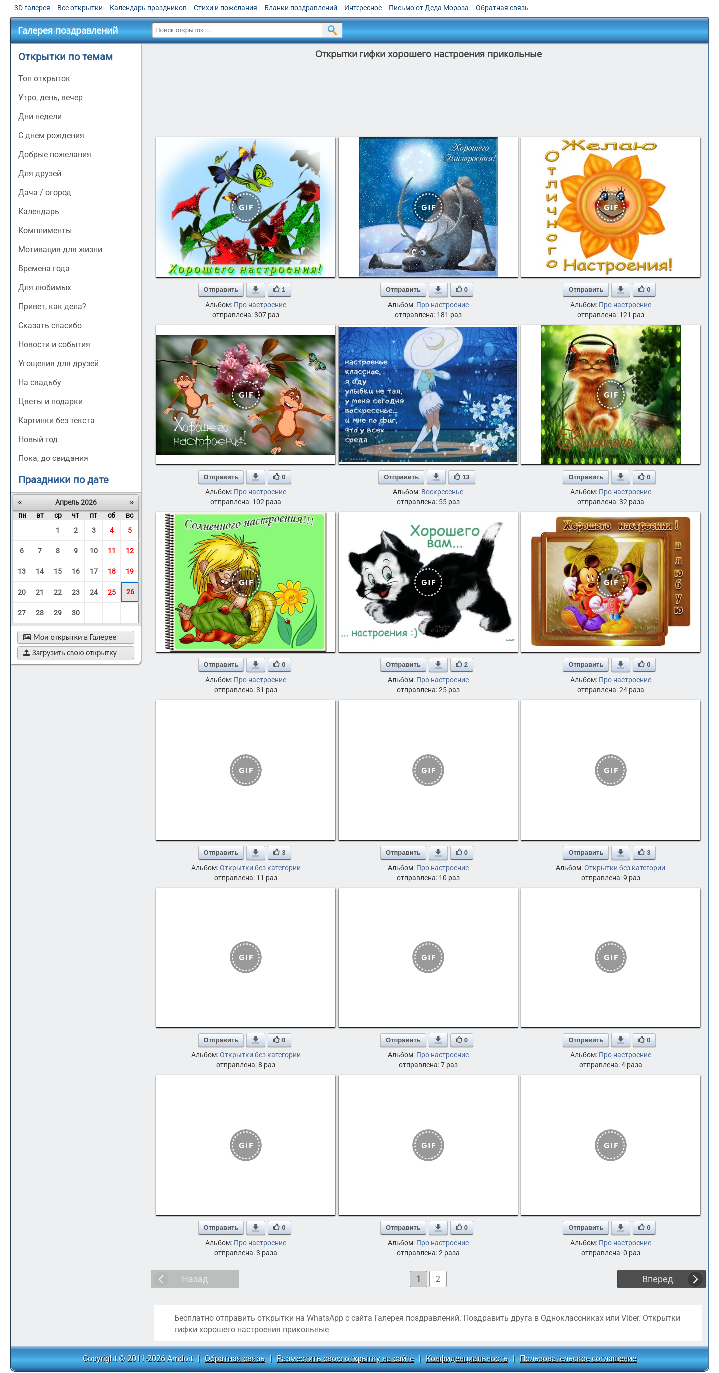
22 (58, 592)
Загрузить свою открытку (70, 652)
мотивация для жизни (60, 249)
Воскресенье (442, 492)
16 (76, 571)
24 (94, 592)
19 (130, 571)
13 (22, 571)
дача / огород (44, 192)
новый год (38, 439)
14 (40, 571)
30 (76, 613)
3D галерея (32, 8)
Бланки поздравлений (300, 8)
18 (112, 571)
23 (76, 592)
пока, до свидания (53, 458)
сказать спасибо (50, 325)
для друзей (39, 173)
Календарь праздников (148, 8)
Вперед (657, 1279)
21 (40, 592)
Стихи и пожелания (225, 8)
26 (130, 592)
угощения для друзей (58, 363)
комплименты (45, 230)
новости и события (54, 344)
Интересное (363, 8)
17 (94, 571)
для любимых (44, 287)
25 (112, 592)
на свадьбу (39, 382)
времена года (44, 268)
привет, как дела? (52, 306)
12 (130, 551)
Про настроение (260, 305)
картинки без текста (56, 420)
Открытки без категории (260, 868)
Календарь (38, 211)
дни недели (40, 116)
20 (22, 592)
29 (58, 613)
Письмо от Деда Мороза (429, 8)
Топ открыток (44, 78)
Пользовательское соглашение (578, 1358)
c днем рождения (51, 135)
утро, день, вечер (50, 97)
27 (22, 613)
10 (94, 551)
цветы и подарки (50, 401)
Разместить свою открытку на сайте (345, 1358)
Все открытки (80, 8)
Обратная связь (502, 8)
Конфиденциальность (467, 1358)
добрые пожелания (54, 154)
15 (58, 571)
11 (112, 551)
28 (40, 613)
